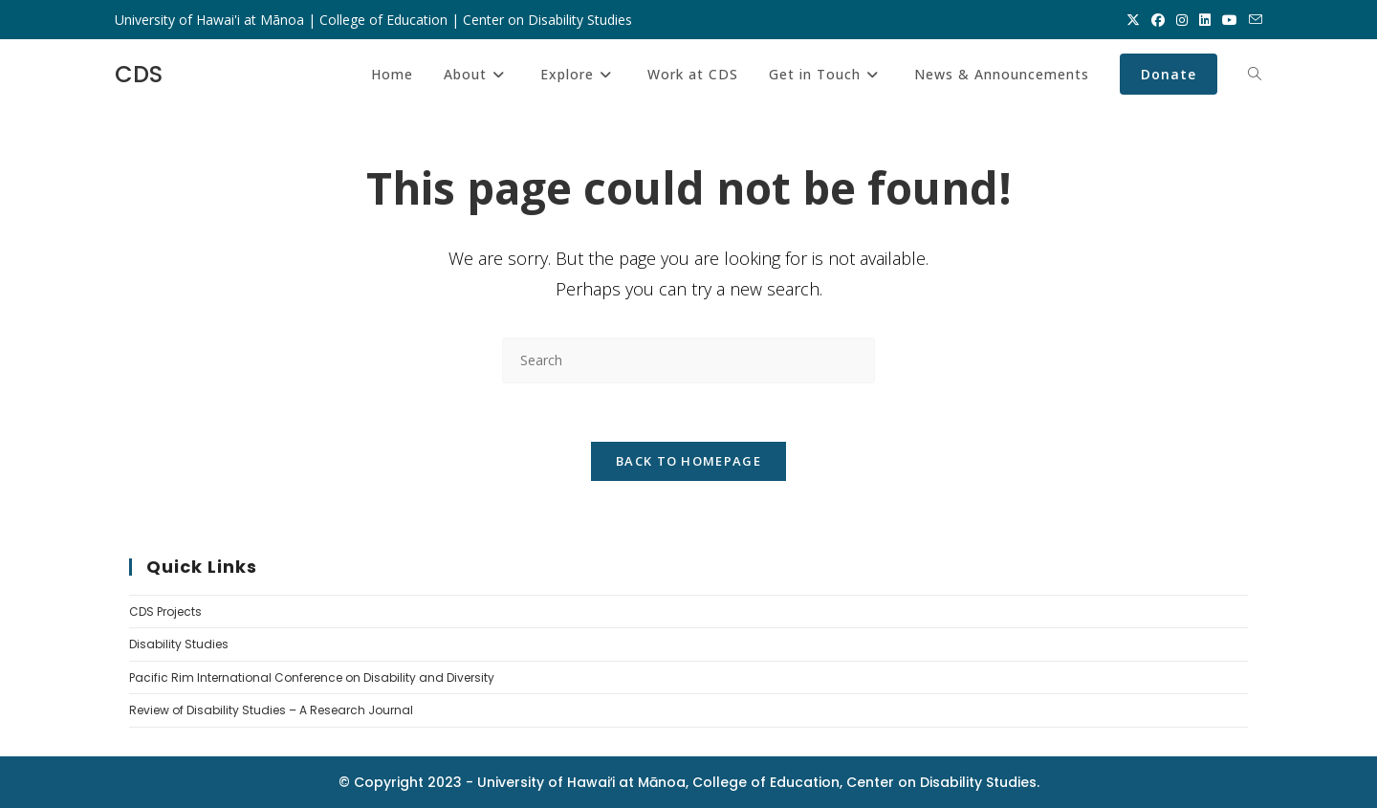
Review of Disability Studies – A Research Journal (271, 710)
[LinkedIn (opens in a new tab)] (1204, 20)
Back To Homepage (688, 461)
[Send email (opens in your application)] (1252, 20)
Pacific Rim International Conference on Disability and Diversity (311, 677)
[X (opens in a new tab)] (1133, 20)
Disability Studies (179, 644)
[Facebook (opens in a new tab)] (1158, 20)
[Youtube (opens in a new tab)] (1229, 20)
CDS (139, 74)
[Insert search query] (688, 360)
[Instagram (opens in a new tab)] (1181, 20)
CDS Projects (165, 611)
